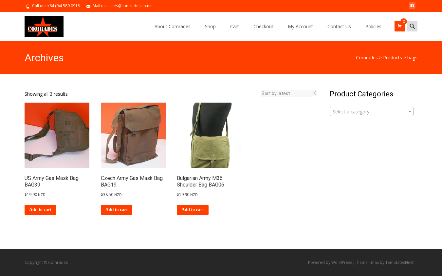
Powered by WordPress (330, 262)
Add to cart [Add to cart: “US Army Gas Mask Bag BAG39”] (40, 209)
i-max (374, 262)
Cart (234, 26)
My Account (300, 26)
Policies (373, 26)
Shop (210, 26)
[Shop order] (287, 93)
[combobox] (372, 111)
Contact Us (339, 26)
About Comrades (173, 26)
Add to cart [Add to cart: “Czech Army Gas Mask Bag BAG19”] (116, 209)
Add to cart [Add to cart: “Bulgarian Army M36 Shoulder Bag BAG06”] (192, 209)
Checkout (263, 26)
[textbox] (371, 111)
